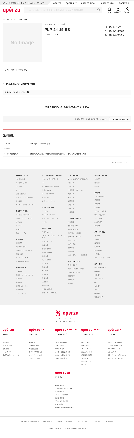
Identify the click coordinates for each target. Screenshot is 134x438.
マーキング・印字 (48, 241)
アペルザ (6, 334)
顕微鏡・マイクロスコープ (24, 275)
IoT (43, 183)
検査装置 (71, 280)
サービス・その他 (48, 207)
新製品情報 (85, 346)
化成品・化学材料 (100, 268)
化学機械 (97, 254)
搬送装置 (19, 243)
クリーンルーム (21, 293)
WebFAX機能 (59, 404)
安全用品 (97, 179)
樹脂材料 (97, 275)
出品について (112, 352)
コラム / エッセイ (87, 358)
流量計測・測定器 (74, 272)
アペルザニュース (87, 334)
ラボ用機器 (19, 271)
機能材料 (97, 271)
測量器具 (71, 208)
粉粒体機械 (98, 250)
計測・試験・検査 (74, 261)
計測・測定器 (72, 265)
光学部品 (19, 222)
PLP (56, 34)
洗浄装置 (45, 282)
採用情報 (69, 422)
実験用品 (19, 282)
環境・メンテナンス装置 (102, 258)
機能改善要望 (47, 422)
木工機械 (45, 263)
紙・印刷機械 (46, 260)
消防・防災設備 (99, 215)
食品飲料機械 (46, 249)
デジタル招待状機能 (61, 401)
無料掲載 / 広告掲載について (30, 422)
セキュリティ (46, 197)
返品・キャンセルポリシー (116, 358)
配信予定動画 (33, 349)
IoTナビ (83, 364)
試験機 (70, 283)
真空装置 (97, 243)
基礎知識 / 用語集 (87, 355)
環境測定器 (72, 276)
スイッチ (19, 186)
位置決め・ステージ (74, 237)
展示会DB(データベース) (11, 355)
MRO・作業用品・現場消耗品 (78, 179)
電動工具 (71, 186)
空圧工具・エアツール (75, 190)
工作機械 (45, 267)
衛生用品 (97, 186)
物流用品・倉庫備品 (22, 261)
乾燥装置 (97, 247)
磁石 (95, 282)
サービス (45, 211)
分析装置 (19, 279)
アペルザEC (111, 334)
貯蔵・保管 (19, 254)
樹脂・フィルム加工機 (49, 293)
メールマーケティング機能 (63, 388)
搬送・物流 (19, 239)
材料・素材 (98, 264)
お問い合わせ (109, 422)
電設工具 (71, 194)
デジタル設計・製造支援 (50, 179)
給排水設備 (98, 218)
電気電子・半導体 (21, 211)
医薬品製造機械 (47, 252)
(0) (9, 70)
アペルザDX (59, 377)
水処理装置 (98, 222)
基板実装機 (45, 285)
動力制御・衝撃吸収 (74, 233)
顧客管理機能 (59, 385)
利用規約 (97, 422)
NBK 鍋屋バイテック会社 (54, 24)
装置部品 (71, 251)
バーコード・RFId (22, 258)
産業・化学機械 (99, 232)
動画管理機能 (59, 398)
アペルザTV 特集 (34, 358)
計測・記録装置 (21, 194)
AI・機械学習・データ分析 (50, 186)
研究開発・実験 (21, 268)
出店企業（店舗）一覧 (115, 346)
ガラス (96, 290)
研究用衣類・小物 (21, 286)
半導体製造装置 (47, 289)
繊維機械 (45, 256)
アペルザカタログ (61, 334)
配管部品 (71, 248)
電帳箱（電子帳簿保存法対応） (65, 407)
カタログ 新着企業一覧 (62, 355)
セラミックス (98, 279)
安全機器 (19, 201)
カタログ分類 (59, 349)
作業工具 (71, 205)
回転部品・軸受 (73, 226)
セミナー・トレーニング (50, 218)
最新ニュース (85, 342)
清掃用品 (97, 183)
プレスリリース (86, 349)
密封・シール (72, 240)
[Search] (63, 10)
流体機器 (97, 239)
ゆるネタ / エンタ (87, 361)
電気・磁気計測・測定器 (76, 269)
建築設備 (97, 193)
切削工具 (71, 183)
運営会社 (59, 422)
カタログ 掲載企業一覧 (62, 352)
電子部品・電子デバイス (24, 215)
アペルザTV (33, 334)
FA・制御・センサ (22, 175)
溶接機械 (45, 274)
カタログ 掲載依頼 (61, 358)
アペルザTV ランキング (36, 352)
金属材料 (97, 286)
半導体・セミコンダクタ (24, 218)
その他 (44, 222)
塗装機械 (45, 278)
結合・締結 (72, 244)
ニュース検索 (7, 352)
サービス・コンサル (48, 215)
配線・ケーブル (21, 233)
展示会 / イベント (87, 352)
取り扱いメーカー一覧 (115, 342)
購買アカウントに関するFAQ (117, 355)
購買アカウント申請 (114, 349)
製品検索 (6, 342)
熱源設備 (97, 200)
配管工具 (71, 197)
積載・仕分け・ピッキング (24, 250)
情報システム (46, 190)
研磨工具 (71, 201)
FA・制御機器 (20, 179)
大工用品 (71, 212)
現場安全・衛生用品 (100, 175)
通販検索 (6, 349)
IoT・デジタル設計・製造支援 (52, 175)
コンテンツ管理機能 (61, 395)
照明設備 (97, 207)
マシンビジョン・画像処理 (24, 197)
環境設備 (97, 226)
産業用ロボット (47, 232)
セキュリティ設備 (100, 211)
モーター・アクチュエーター (25, 205)
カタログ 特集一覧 (61, 342)
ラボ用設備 (19, 290)
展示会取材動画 (34, 346)
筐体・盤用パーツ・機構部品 (77, 255)
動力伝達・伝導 (73, 229)
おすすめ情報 (59, 346)
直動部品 (71, 222)
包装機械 (45, 245)
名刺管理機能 (59, 391)
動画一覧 (32, 342)
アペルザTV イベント (36, 355)
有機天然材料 (98, 297)
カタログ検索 (7, 346)
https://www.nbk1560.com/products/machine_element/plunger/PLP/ (58, 153)
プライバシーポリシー (83, 422)
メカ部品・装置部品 (74, 218)
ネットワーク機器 (21, 183)
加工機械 (45, 271)
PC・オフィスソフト (49, 194)
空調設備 (97, 204)
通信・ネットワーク (48, 201)
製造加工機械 (46, 228)
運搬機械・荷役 (21, 247)
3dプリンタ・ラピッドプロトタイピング (53, 237)
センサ (18, 190)
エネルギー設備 (99, 196)
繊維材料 (97, 293)
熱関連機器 (98, 236)
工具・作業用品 (73, 175)
